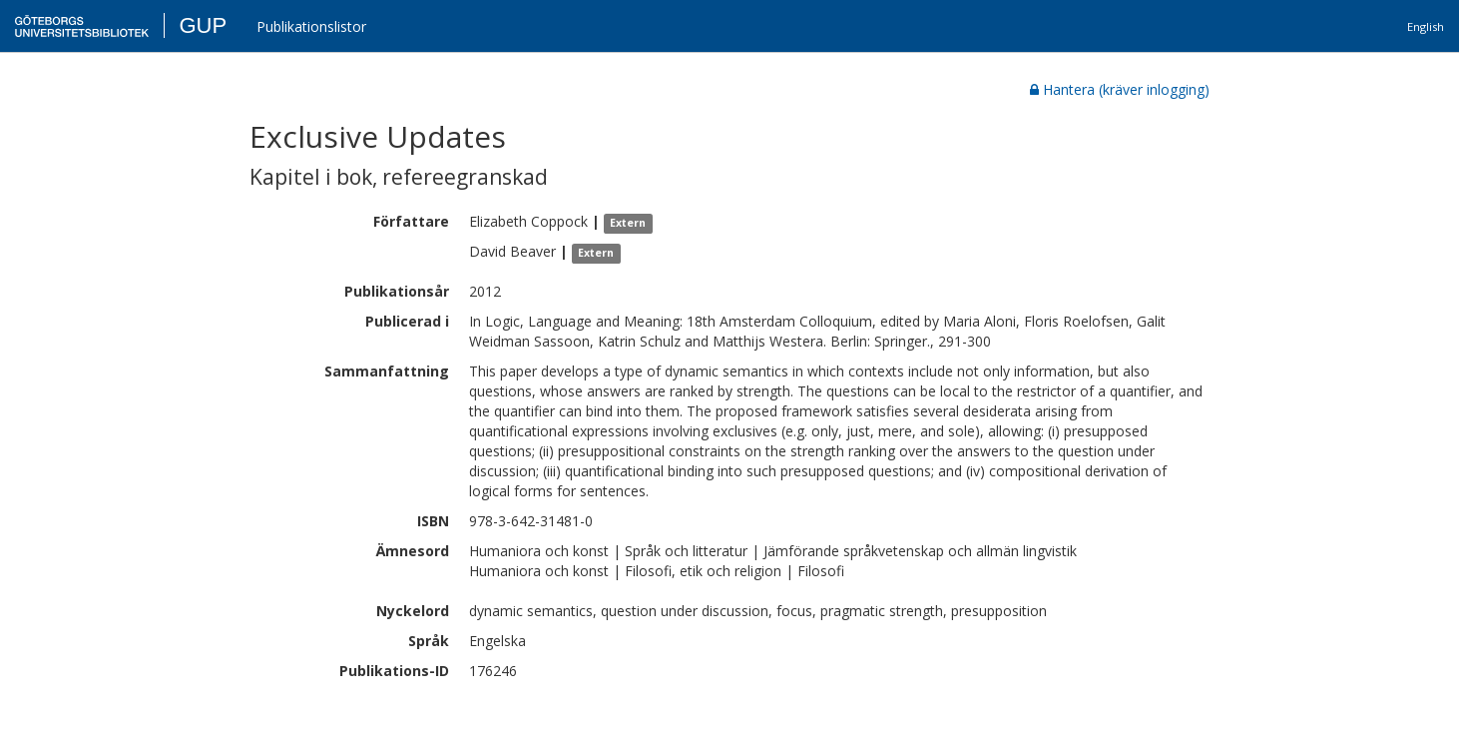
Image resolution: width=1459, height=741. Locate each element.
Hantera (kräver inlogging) (1120, 89)
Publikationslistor (311, 26)
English (1425, 26)
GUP (203, 25)
